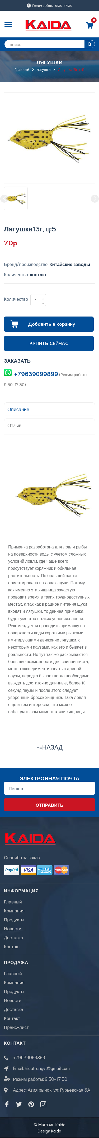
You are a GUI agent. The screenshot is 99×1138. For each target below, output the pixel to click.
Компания (14, 910)
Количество (16, 298)
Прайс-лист (16, 1027)
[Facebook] (7, 1104)
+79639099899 (36, 373)
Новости (12, 928)
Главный (13, 901)
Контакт (12, 946)
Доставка (13, 937)
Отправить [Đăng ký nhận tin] (49, 805)
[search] (49, 44)
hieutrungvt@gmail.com (47, 1068)
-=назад (49, 747)
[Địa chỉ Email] (49, 788)
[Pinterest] (31, 1104)
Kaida (56, 1130)
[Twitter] (19, 1104)
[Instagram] (43, 1104)
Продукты (14, 919)
